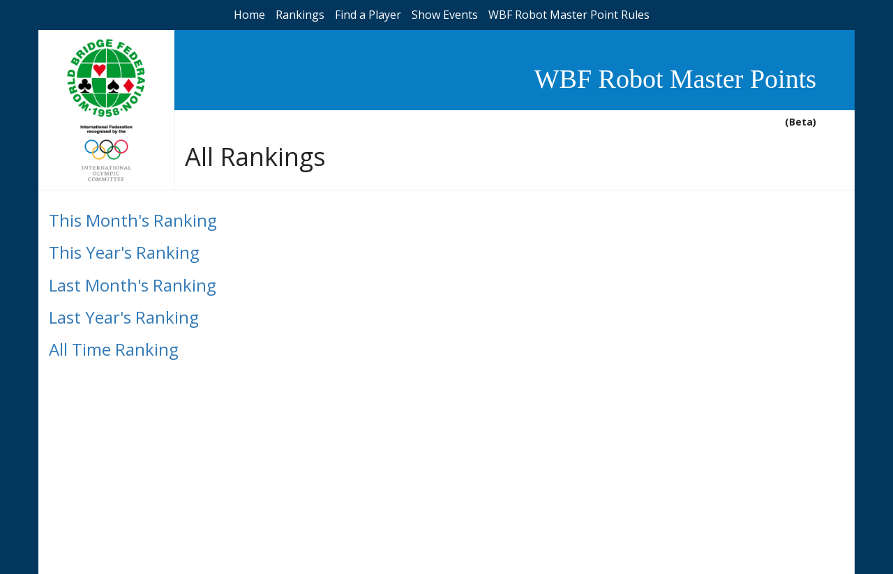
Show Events (445, 14)
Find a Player (368, 14)
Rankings (300, 14)
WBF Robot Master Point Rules (569, 14)
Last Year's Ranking (124, 316)
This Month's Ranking (133, 220)
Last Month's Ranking (132, 284)
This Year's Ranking (124, 252)
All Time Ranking (114, 349)
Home (249, 14)
